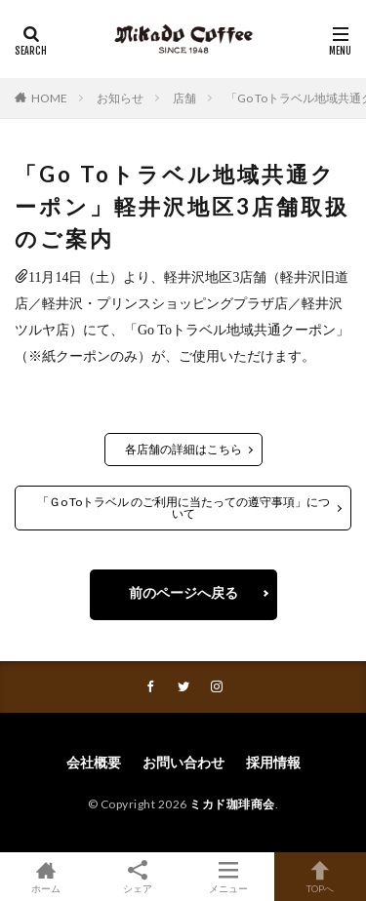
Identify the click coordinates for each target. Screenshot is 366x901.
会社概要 (93, 762)
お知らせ (120, 98)
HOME (49, 98)
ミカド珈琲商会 (232, 804)
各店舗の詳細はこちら (183, 449)
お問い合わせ (183, 762)
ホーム (46, 876)
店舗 (184, 98)
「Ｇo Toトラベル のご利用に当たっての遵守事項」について (183, 507)
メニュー (229, 876)
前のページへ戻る (183, 592)
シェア (137, 877)
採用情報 (273, 762)
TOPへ (320, 876)
